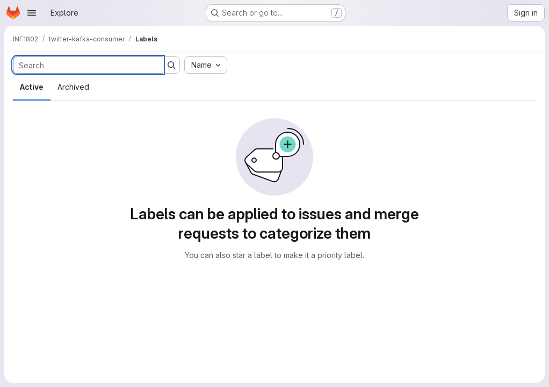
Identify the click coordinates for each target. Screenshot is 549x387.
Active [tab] (32, 86)
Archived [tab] (73, 86)
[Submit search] (171, 65)
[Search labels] (88, 65)
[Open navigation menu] (31, 13)
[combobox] (205, 65)
